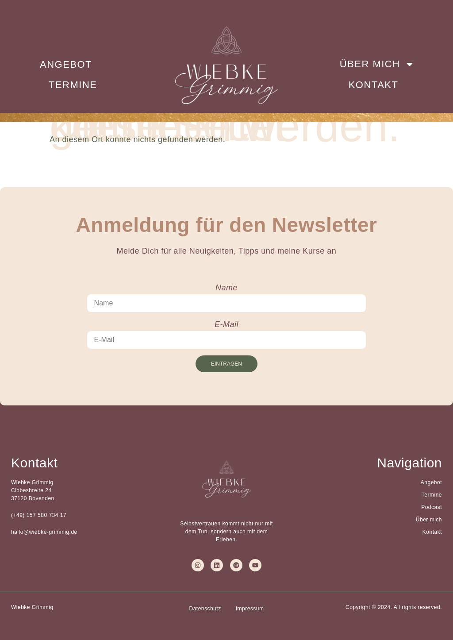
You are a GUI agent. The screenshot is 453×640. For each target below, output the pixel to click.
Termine (73, 84)
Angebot (66, 64)
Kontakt (374, 84)
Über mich (377, 64)
